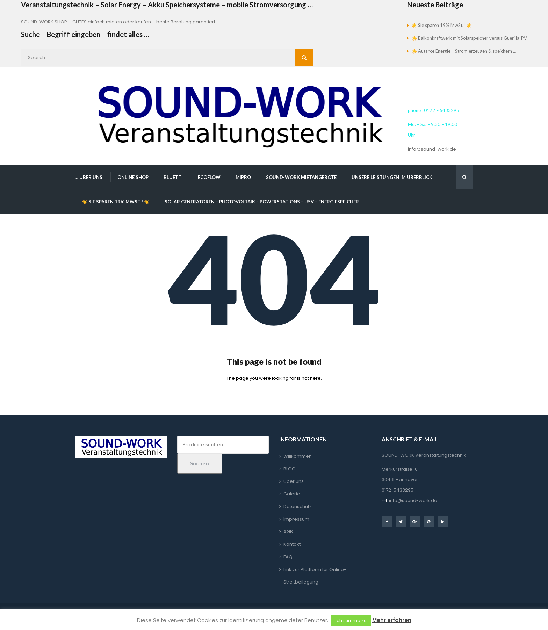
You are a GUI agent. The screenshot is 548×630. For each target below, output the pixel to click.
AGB (288, 531)
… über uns (88, 177)
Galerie (291, 494)
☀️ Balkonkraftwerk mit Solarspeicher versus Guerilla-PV (469, 38)
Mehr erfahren (391, 620)
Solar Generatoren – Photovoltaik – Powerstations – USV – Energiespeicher (262, 201)
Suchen (199, 463)
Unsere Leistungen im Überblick (392, 177)
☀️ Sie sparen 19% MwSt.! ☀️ (441, 25)
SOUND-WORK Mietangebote (301, 177)
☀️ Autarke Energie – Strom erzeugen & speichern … (463, 51)
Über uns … (295, 481)
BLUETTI (173, 177)
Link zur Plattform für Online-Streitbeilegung (314, 575)
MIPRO (243, 177)
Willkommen (297, 456)
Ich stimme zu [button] (351, 620)
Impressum (296, 519)
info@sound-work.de (432, 149)
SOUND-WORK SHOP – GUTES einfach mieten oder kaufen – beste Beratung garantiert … (120, 22)
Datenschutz (297, 506)
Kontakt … (294, 544)
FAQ (288, 556)
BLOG (289, 468)
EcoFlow (209, 177)
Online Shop (133, 177)
